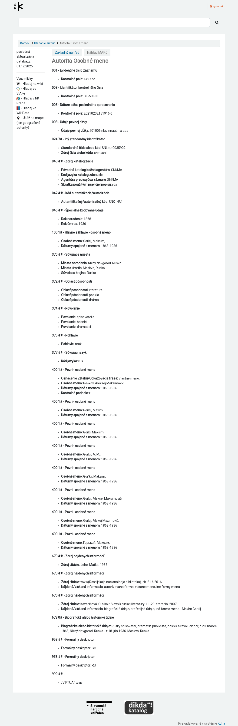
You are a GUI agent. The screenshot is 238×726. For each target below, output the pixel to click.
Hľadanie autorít (44, 43)
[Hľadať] (217, 22)
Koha (221, 723)
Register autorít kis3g (20, 6)
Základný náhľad (67, 52)
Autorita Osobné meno (74, 43)
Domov (24, 43)
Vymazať (216, 6)
